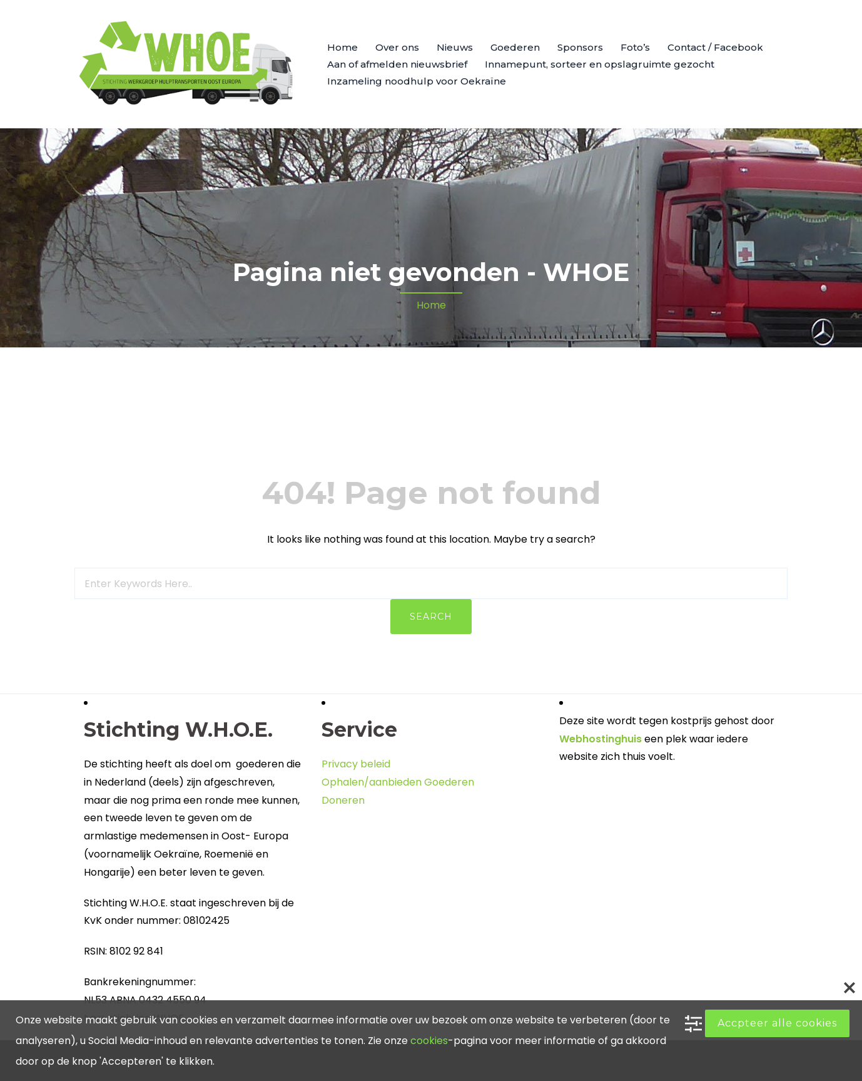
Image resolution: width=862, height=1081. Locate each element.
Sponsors (580, 47)
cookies (429, 1040)
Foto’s (635, 47)
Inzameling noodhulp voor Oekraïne (416, 81)
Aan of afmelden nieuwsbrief (397, 64)
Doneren (343, 800)
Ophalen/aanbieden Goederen (398, 782)
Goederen (515, 47)
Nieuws (455, 47)
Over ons (397, 47)
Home (342, 47)
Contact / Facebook (715, 47)
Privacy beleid (356, 764)
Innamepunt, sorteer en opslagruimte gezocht (599, 64)
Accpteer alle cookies (777, 1023)
